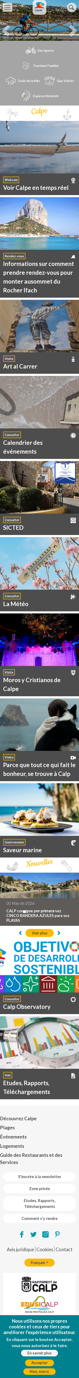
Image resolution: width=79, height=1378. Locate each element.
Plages (7, 1127)
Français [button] (38, 1262)
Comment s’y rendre (39, 1218)
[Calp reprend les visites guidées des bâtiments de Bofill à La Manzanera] (37, 910)
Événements (13, 1137)
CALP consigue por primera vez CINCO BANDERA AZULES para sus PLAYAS (38, 916)
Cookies (44, 1249)
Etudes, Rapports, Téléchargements (39, 1203)
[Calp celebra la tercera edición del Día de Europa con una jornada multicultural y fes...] (29, 910)
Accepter (39, 1362)
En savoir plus (39, 1353)
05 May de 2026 (20, 903)
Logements (12, 1146)
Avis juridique (20, 1249)
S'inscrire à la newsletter (39, 1176)
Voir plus (39, 933)
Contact (64, 1249)
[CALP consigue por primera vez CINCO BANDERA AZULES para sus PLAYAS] (24, 911)
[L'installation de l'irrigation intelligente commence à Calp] (45, 910)
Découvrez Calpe (18, 1118)
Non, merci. (39, 1371)
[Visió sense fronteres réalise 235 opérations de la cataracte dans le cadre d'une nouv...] (52, 910)
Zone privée (39, 1188)
